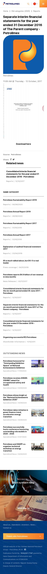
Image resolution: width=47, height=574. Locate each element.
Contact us (7, 528)
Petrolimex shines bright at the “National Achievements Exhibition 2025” (15, 397)
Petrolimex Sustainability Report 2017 (20, 223)
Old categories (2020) (20, 11)
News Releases (9, 281)
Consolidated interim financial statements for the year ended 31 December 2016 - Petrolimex (22, 174)
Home (5, 11)
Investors (25, 525)
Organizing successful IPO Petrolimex (19, 337)
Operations (16, 525)
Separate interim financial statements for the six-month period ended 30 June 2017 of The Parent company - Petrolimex (23, 307)
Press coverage (10, 267)
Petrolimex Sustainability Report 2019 (20, 200)
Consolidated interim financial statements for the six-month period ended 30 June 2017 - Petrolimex (23, 291)
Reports (36, 11)
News (33, 525)
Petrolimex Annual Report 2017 (16, 235)
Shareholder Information (14, 342)
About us (6, 525)
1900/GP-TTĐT (26, 553)
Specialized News (10, 371)
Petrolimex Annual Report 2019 (17, 212)
